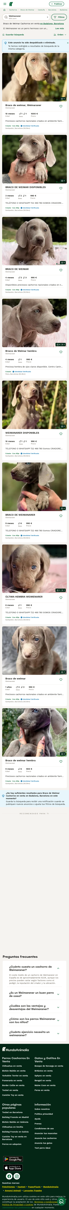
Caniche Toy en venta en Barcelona (14, 1138)
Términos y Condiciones (45, 1202)
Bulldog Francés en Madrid (15, 1117)
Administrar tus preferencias (16, 1207)
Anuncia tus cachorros (46, 1138)
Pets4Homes (8, 1187)
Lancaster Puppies (32, 1190)
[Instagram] (17, 1176)
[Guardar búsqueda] (61, 1201)
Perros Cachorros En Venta (16, 1060)
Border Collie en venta (13, 1085)
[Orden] (60, 34)
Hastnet (21, 1187)
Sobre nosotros (42, 1109)
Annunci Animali (13, 1190)
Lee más (59, 28)
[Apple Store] (13, 1167)
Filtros (59, 17)
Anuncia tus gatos (43, 1143)
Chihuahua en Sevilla (12, 1127)
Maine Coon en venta (45, 1085)
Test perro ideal (42, 1148)
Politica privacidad (44, 1114)
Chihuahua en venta (12, 1066)
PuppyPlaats (34, 1187)
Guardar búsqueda (13, 34)
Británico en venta (44, 1071)
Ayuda (38, 1119)
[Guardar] (61, 106)
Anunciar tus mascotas (46, 1133)
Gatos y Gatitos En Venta (47, 1060)
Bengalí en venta (43, 1080)
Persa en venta (42, 1090)
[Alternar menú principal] (5, 4)
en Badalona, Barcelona (52, 23)
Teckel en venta (10, 1090)
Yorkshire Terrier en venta (15, 1075)
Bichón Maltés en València (15, 1122)
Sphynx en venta (43, 1075)
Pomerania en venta (12, 1080)
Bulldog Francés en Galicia (15, 1132)
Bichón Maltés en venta (14, 1071)
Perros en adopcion (11, 1144)
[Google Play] (13, 1159)
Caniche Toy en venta (12, 1095)
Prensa (38, 1123)
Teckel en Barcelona (12, 1112)
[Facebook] (9, 1176)
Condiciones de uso (44, 1128)
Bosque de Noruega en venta (49, 1066)
